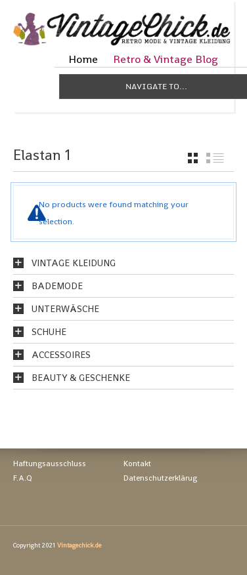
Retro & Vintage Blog (165, 59)
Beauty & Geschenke (81, 378)
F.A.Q (22, 478)
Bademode (57, 286)
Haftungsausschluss (49, 463)
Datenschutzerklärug (160, 478)
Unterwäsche (65, 309)
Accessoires (61, 355)
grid (193, 158)
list (215, 158)
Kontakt (137, 463)
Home (83, 59)
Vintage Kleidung (74, 263)
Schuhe (49, 332)
